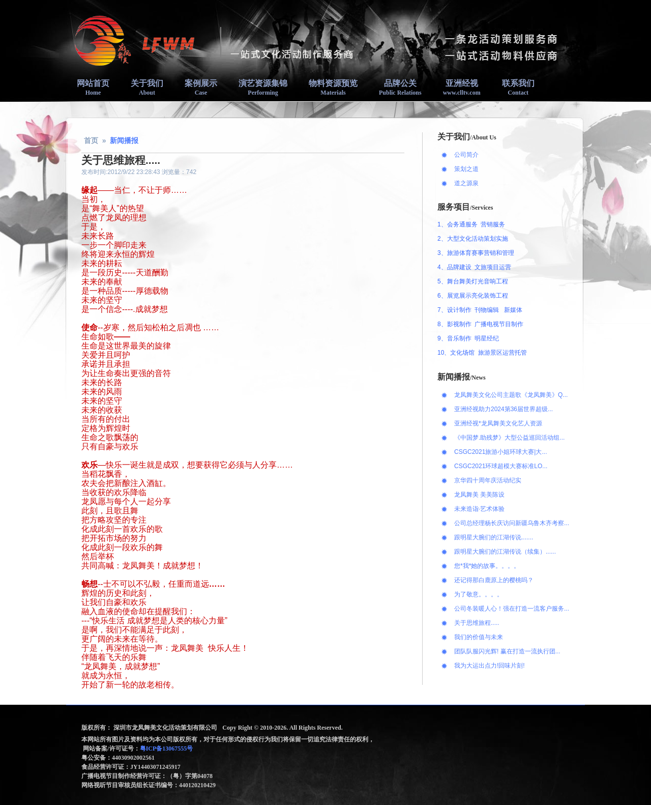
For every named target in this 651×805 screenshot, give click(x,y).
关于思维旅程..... (476, 622)
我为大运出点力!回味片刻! (489, 665)
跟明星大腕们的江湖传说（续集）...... (505, 551)
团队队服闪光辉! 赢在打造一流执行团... (507, 651)
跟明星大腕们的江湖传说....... (493, 537)
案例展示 (201, 87)
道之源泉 (466, 183)
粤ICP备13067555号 (167, 748)
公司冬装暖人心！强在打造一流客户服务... (511, 608)
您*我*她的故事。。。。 (487, 565)
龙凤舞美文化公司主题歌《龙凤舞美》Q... (511, 394)
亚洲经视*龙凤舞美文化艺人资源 (498, 423)
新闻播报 (124, 140)
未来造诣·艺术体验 (479, 508)
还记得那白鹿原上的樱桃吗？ (494, 580)
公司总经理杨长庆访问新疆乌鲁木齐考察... (511, 523)
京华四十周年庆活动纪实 (487, 480)
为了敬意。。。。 (478, 594)
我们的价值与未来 (478, 637)
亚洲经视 (462, 87)
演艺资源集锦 (263, 87)
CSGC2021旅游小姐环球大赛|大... (500, 451)
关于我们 (147, 87)
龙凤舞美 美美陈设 (479, 494)
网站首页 (93, 87)
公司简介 (466, 154)
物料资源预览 (333, 87)
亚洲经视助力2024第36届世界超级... (503, 409)
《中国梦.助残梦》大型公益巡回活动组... (509, 437)
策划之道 (466, 168)
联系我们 (518, 87)
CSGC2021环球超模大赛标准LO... (500, 466)
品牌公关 (400, 87)
